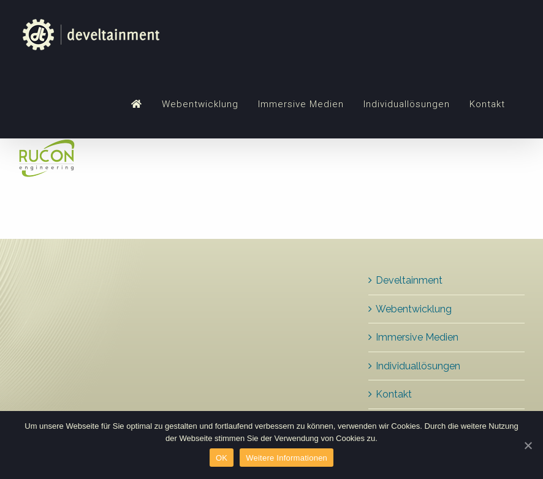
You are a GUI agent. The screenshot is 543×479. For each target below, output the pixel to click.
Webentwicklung (414, 309)
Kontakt (394, 394)
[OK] (528, 445)
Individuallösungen (418, 366)
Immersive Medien (417, 337)
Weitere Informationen (286, 457)
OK (221, 457)
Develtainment (409, 280)
